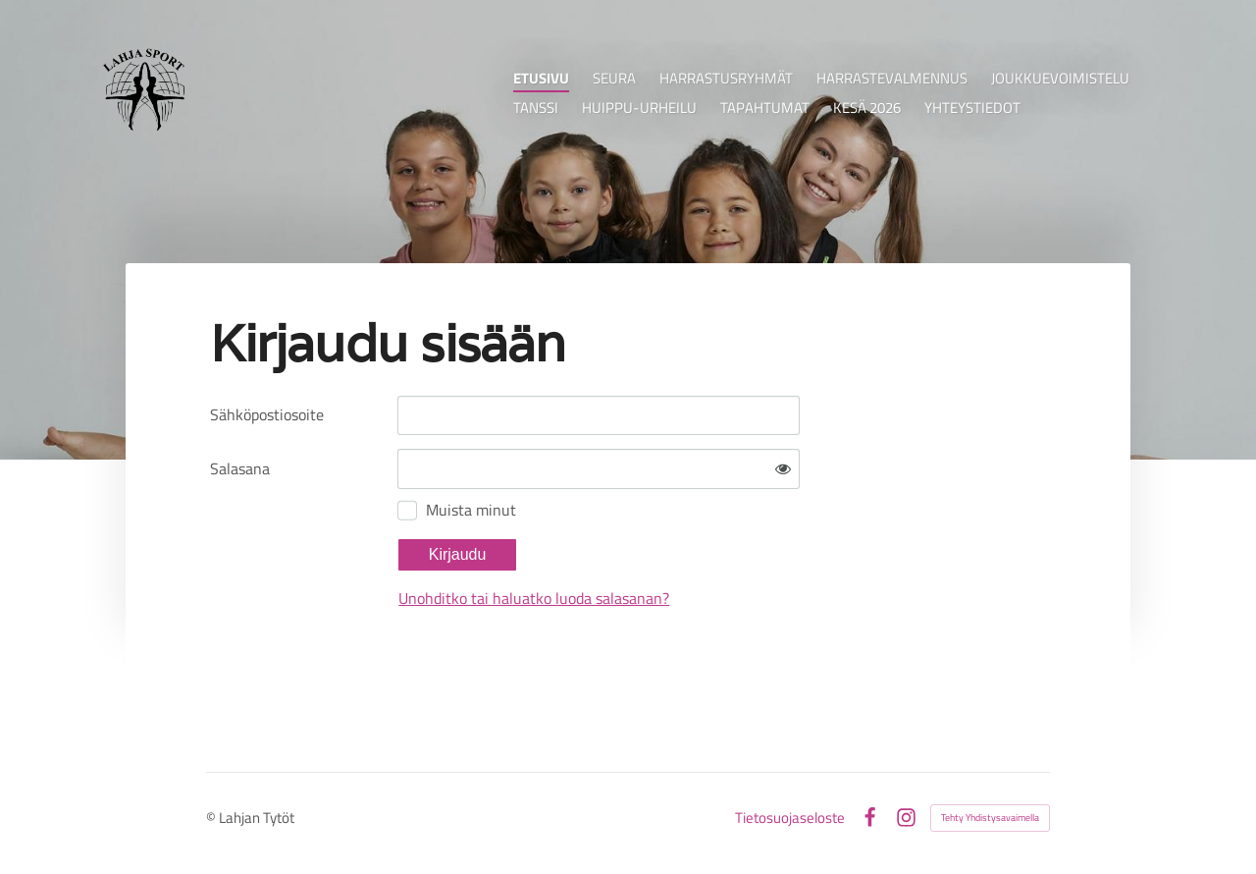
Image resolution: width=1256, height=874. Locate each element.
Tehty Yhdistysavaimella (990, 817)
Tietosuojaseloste (790, 817)
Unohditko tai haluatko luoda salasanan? (533, 598)
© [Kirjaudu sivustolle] (212, 817)
